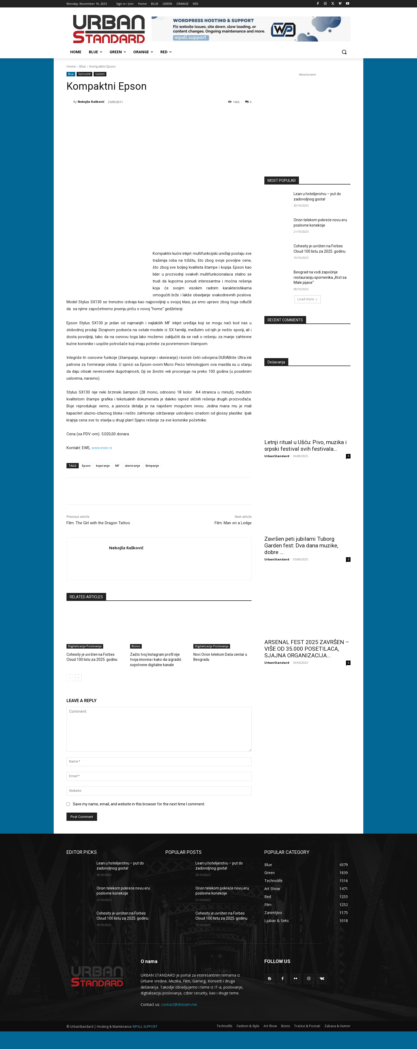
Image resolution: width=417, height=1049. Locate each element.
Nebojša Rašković (91, 102)
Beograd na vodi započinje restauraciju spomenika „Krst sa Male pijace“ (320, 277)
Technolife (84, 74)
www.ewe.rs (101, 447)
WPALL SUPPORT (144, 1025)
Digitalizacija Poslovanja (85, 646)
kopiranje (103, 466)
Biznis (136, 646)
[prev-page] (69, 677)
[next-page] (78, 677)
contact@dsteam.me (179, 1003)
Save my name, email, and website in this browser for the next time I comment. (139, 803)
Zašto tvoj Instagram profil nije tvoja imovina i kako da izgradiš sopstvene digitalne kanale (158, 659)
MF (117, 466)
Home (71, 66)
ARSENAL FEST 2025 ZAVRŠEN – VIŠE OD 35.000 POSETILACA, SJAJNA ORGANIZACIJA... (306, 649)
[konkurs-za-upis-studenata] (307, 120)
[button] (344, 52)
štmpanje (152, 466)
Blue (82, 66)
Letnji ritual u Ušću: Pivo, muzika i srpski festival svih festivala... (305, 445)
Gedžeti (100, 74)
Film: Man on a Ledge (233, 523)
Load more (307, 299)
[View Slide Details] (251, 29)
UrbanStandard (276, 456)
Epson (86, 466)
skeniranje (132, 466)
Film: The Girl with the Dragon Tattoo (98, 523)
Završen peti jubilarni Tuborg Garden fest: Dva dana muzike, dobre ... (301, 545)
